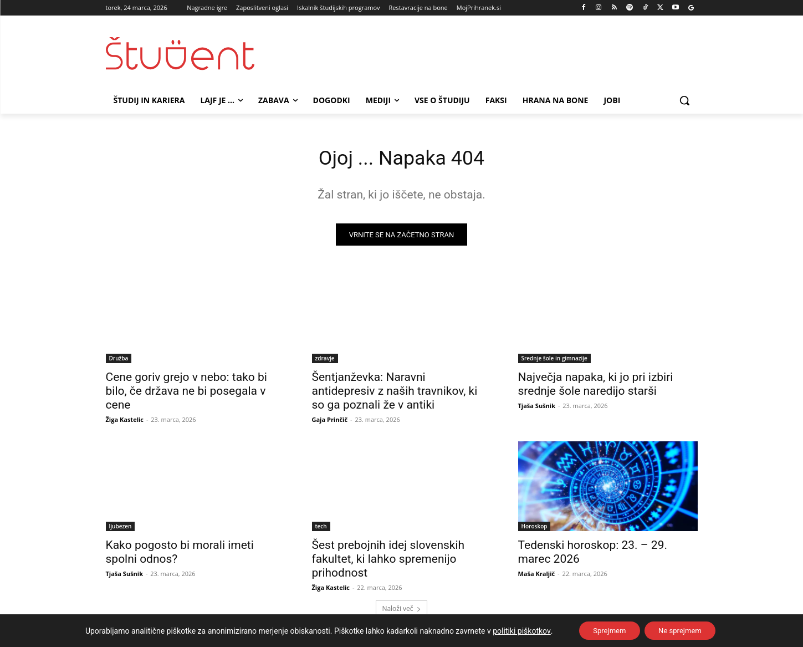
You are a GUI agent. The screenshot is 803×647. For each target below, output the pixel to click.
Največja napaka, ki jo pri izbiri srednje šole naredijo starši (595, 387)
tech (321, 529)
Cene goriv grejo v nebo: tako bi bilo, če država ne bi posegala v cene (186, 394)
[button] (684, 100)
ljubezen (120, 529)
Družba (119, 361)
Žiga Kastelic (125, 423)
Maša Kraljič (536, 577)
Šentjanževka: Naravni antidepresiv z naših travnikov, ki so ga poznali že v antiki (395, 394)
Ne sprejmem (684, 629)
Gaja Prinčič (330, 423)
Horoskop (534, 529)
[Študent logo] (194, 53)
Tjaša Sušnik (537, 409)
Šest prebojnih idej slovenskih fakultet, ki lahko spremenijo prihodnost (388, 562)
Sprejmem (605, 629)
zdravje (325, 361)
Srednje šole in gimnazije (554, 361)
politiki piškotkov (514, 629)
